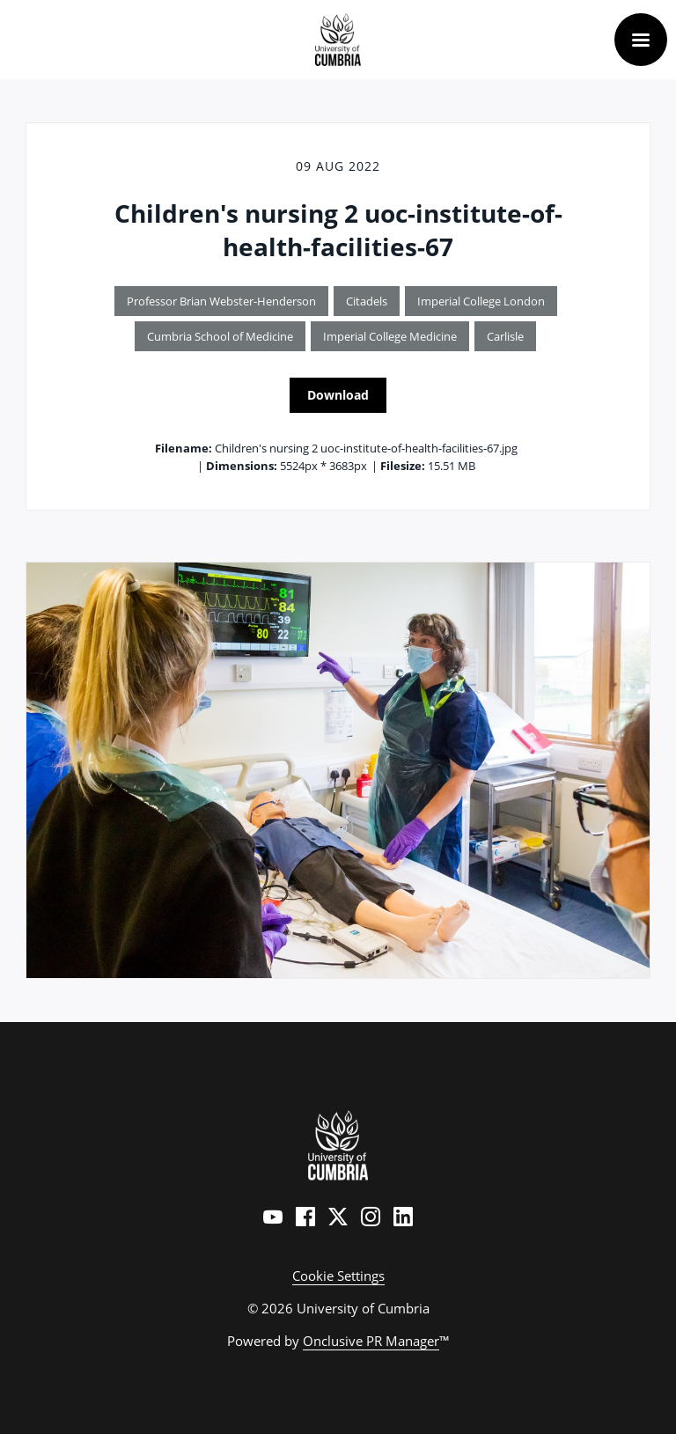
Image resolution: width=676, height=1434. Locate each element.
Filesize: (402, 466)
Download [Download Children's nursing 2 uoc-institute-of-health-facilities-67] (338, 394)
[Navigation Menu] (640, 39)
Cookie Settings (338, 1275)
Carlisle (505, 336)
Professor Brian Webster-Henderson (221, 301)
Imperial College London (481, 301)
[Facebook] (305, 1216)
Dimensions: (241, 466)
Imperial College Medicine (390, 336)
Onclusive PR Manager (371, 1340)
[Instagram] (370, 1216)
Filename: (183, 448)
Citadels (366, 301)
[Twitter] (338, 1216)
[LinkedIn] (403, 1216)
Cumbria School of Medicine (220, 336)
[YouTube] (273, 1216)
